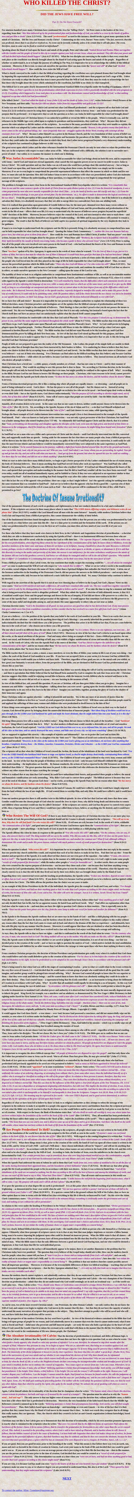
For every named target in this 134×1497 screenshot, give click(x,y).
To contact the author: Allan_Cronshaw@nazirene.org (28, 1490)
